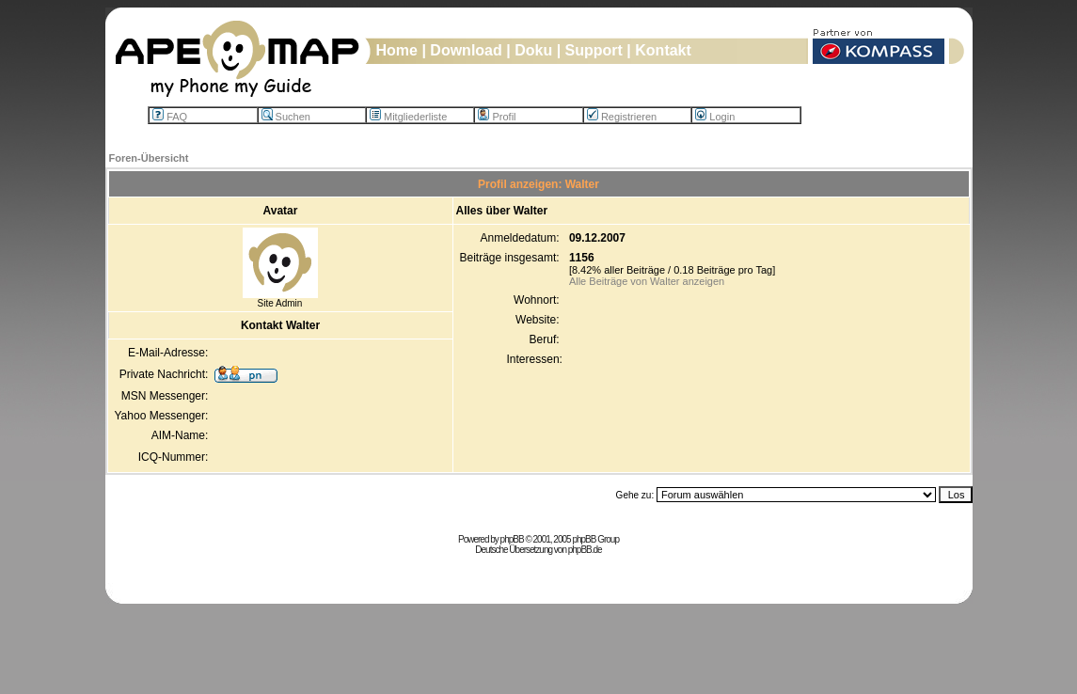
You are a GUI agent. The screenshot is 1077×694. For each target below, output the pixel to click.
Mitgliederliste (408, 116)
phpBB (512, 539)
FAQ (169, 116)
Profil (496, 116)
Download (465, 50)
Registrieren (622, 116)
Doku (533, 50)
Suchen (285, 116)
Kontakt (663, 50)
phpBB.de (585, 549)
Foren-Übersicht (149, 158)
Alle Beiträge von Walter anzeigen (646, 281)
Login (715, 116)
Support (594, 50)
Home (397, 50)
